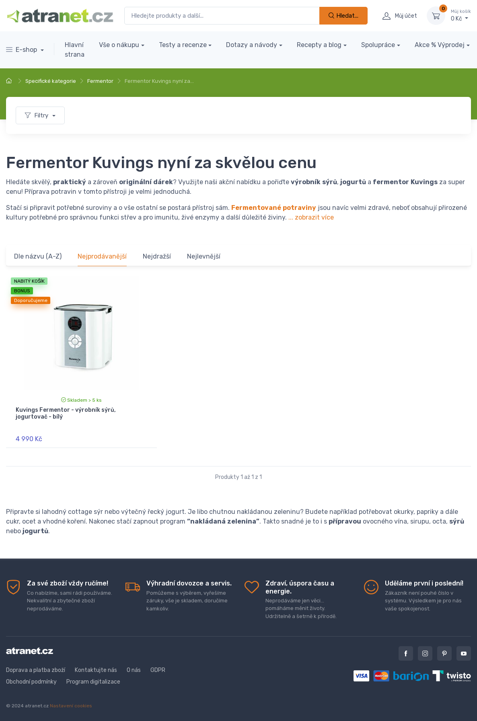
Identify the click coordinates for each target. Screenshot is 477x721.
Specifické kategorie (50, 81)
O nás (134, 670)
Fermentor (100, 81)
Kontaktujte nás (96, 670)
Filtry (37, 115)
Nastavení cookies (71, 706)
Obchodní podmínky (31, 681)
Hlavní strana (74, 49)
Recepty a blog (319, 45)
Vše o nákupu (119, 45)
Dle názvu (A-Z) (38, 256)
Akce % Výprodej (440, 45)
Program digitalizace (93, 681)
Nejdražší (157, 256)
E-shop (22, 49)
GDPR (157, 670)
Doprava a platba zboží (35, 670)
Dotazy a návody (251, 45)
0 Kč (461, 15)
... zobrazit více (311, 217)
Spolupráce (378, 45)
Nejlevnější (203, 256)
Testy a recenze (183, 45)
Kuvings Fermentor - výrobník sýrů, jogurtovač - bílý (66, 413)
